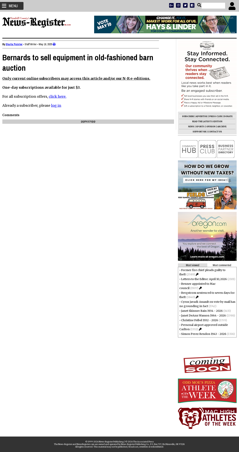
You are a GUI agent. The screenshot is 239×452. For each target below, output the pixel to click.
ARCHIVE (220, 126)
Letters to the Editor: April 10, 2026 (202, 279)
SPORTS (198, 126)
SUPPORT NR (198, 131)
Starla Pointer (15, 44)
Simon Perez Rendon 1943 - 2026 (202, 334)
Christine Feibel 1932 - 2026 (197, 320)
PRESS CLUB (214, 116)
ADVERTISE (200, 116)
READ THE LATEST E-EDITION (206, 121)
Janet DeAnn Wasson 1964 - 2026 (201, 315)
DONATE (226, 116)
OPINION (209, 126)
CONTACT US (213, 131)
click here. (59, 96)
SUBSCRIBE (186, 116)
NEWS (190, 126)
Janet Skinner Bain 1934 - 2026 (200, 311)
